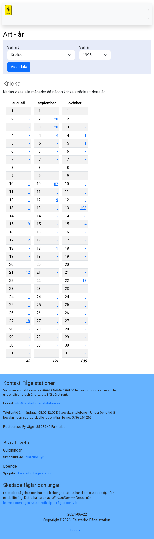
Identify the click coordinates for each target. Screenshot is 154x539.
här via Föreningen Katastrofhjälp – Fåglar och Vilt (40, 503)
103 (83, 208)
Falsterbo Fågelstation (35, 473)
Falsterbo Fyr (33, 457)
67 (56, 183)
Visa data (19, 66)
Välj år (84, 47)
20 (56, 119)
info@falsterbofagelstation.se (37, 403)
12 (28, 272)
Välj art (13, 47)
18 (28, 321)
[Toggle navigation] (142, 14)
